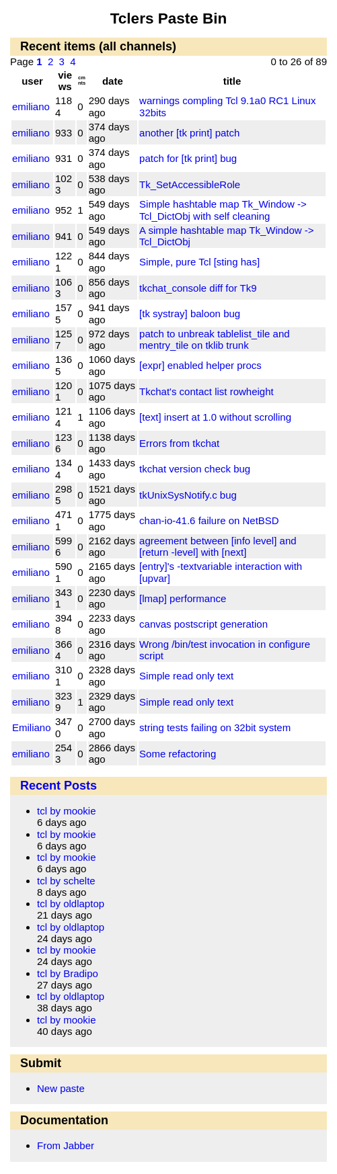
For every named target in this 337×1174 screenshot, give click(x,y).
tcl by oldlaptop (70, 903)
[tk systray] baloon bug (189, 313)
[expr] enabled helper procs (200, 365)
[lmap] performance (182, 598)
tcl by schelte (66, 880)
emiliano (31, 106)
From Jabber (65, 1145)
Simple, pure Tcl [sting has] (199, 261)
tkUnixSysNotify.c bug (188, 495)
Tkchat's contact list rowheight (206, 391)
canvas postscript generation (203, 624)
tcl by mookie (66, 810)
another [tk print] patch (189, 132)
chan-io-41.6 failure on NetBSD (209, 520)
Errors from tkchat (179, 443)
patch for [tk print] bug (188, 158)
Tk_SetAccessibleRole (189, 184)
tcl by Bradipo (67, 973)
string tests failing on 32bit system (215, 727)
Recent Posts (58, 785)
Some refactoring (177, 753)
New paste (61, 1088)
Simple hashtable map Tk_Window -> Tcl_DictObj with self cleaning (223, 209)
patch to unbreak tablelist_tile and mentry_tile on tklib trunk (214, 339)
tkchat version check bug (194, 468)
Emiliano (31, 727)
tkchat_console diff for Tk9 (198, 288)
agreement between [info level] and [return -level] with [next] (218, 546)
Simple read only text (186, 675)
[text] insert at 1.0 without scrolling (215, 417)
